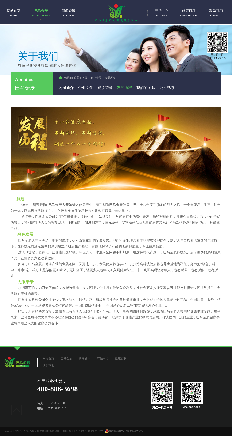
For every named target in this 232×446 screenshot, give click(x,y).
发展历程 (110, 77)
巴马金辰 (96, 77)
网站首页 (13, 13)
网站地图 (92, 431)
